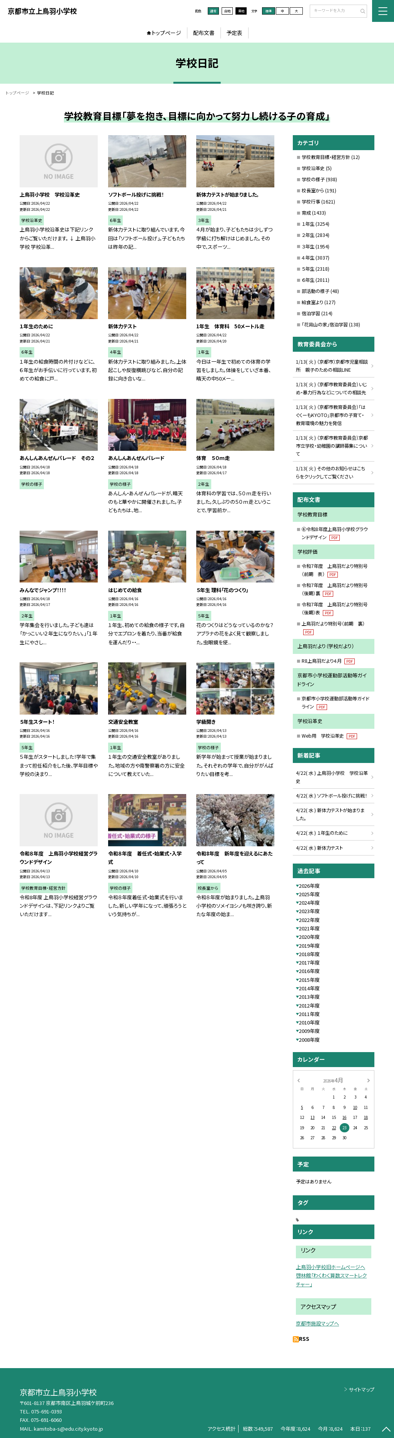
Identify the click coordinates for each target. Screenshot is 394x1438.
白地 (227, 10)
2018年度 (309, 954)
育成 (306, 212)
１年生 (308, 223)
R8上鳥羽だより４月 (328, 660)
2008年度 (309, 1039)
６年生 (308, 279)
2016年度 (309, 971)
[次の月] (368, 1079)
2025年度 (309, 894)
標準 (268, 10)
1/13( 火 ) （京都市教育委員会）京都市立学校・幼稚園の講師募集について (332, 445)
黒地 (241, 10)
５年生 (308, 268)
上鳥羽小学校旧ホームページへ (330, 1267)
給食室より (312, 302)
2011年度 (309, 1014)
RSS (304, 1338)
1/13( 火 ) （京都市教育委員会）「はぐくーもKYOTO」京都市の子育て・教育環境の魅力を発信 (331, 415)
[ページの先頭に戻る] (386, 1430)
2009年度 (309, 1030)
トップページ (166, 32)
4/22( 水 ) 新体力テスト (319, 847)
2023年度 (309, 911)
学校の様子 (313, 179)
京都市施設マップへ (317, 1323)
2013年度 (309, 996)
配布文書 (204, 32)
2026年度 (309, 885)
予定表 (234, 32)
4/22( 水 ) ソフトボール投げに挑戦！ (331, 795)
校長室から (313, 190)
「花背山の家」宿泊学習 (325, 324)
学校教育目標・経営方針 (326, 157)
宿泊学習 (311, 313)
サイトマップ (361, 1389)
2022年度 (309, 919)
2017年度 (309, 962)
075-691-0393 (46, 1411)
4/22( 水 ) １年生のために (322, 832)
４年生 (308, 257)
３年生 (308, 246)
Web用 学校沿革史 (329, 735)
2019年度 (309, 945)
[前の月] (298, 1079)
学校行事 (311, 201)
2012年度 (309, 1005)
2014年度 (309, 988)
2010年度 (309, 1022)
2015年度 (309, 979)
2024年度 (309, 902)
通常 (213, 10)
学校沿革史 (313, 168)
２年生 (308, 235)
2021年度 (309, 928)
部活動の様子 (315, 291)
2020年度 (309, 936)
